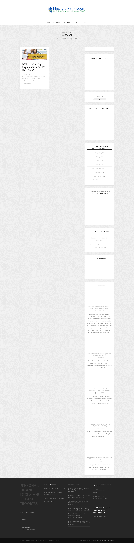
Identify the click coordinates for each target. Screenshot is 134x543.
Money (98, 164)
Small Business (98, 180)
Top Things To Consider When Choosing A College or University (99, 389)
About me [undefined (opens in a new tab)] (23, 519)
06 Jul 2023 (100, 357)
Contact (67, 22)
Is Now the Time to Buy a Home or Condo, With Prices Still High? (99, 425)
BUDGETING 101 (30, 529)
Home (49, 22)
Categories (99, 96)
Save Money (27, 83)
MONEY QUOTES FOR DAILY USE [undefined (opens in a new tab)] (55, 488)
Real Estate (98, 172)
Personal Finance (98, 168)
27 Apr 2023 (100, 461)
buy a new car (28, 76)
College (98, 157)
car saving (27, 78)
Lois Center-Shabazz (31, 81)
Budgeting (98, 153)
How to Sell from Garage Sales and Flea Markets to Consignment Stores (99, 458)
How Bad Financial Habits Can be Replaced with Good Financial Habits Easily (79, 522)
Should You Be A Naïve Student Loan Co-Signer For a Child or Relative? (99, 307)
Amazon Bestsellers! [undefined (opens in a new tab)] (99, 516)
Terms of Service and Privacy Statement (101, 540)
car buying (35, 76)
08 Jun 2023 (100, 393)
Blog (58, 22)
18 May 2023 (100, 428)
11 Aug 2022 (27, 74)
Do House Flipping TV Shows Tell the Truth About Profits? (99, 354)
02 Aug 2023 (100, 310)
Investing (98, 160)
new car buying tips (35, 78)
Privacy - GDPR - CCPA (27, 512)
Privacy (78, 22)
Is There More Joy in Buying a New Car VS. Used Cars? (34, 67)
